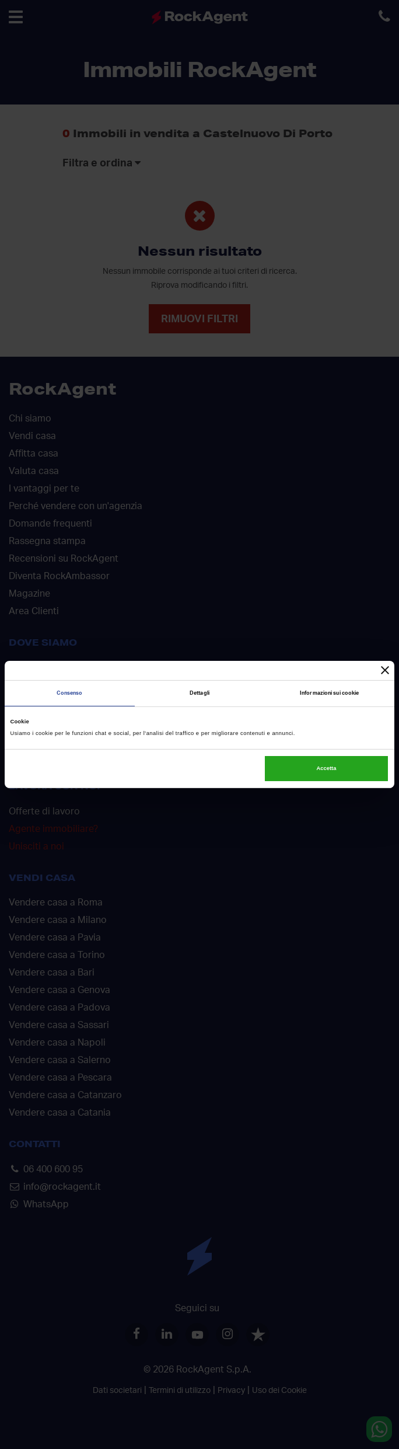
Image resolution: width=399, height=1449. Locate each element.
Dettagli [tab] (199, 693)
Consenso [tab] (69, 693)
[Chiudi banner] (385, 670)
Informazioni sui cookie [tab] (329, 693)
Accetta (327, 768)
